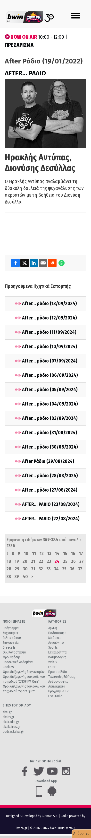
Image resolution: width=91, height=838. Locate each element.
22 (41, 561)
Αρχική (52, 628)
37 (80, 569)
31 (33, 569)
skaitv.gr (8, 717)
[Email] (43, 263)
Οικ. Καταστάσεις (14, 652)
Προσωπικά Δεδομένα (18, 662)
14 (57, 553)
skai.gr (7, 712)
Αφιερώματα (56, 686)
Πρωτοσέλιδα (57, 672)
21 (33, 561)
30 (25, 569)
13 (49, 553)
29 (17, 569)
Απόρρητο (81, 833)
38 (9, 576)
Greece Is (9, 647)
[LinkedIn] (34, 263)
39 (17, 576)
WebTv (52, 662)
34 (56, 569)
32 (41, 569)
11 (34, 553)
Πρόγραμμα (11, 628)
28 (9, 569)
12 (42, 553)
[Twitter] (25, 263)
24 (57, 561)
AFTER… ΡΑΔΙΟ (25, 73)
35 (64, 569)
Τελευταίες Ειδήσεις (61, 677)
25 (65, 561)
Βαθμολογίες (57, 657)
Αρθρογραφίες (58, 681)
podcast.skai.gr (13, 732)
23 (49, 561)
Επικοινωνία (11, 643)
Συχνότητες (10, 633)
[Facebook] (15, 263)
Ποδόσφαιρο (57, 633)
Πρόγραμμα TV (58, 691)
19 (17, 561)
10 (26, 553)
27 (81, 561)
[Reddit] (52, 263)
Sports (53, 647)
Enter (52, 667)
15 (65, 553)
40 (25, 576)
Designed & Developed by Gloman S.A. (32, 816)
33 (48, 569)
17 (81, 553)
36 (72, 569)
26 (73, 561)
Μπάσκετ (54, 638)
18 (9, 561)
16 (73, 553)
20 (25, 561)
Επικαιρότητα (57, 652)
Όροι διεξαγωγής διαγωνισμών (23, 672)
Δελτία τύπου (12, 638)
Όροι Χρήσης (11, 657)
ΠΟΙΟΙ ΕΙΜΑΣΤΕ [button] (14, 621)
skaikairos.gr (12, 727)
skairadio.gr (11, 722)
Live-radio (55, 696)
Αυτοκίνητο (56, 643)
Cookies (8, 667)
